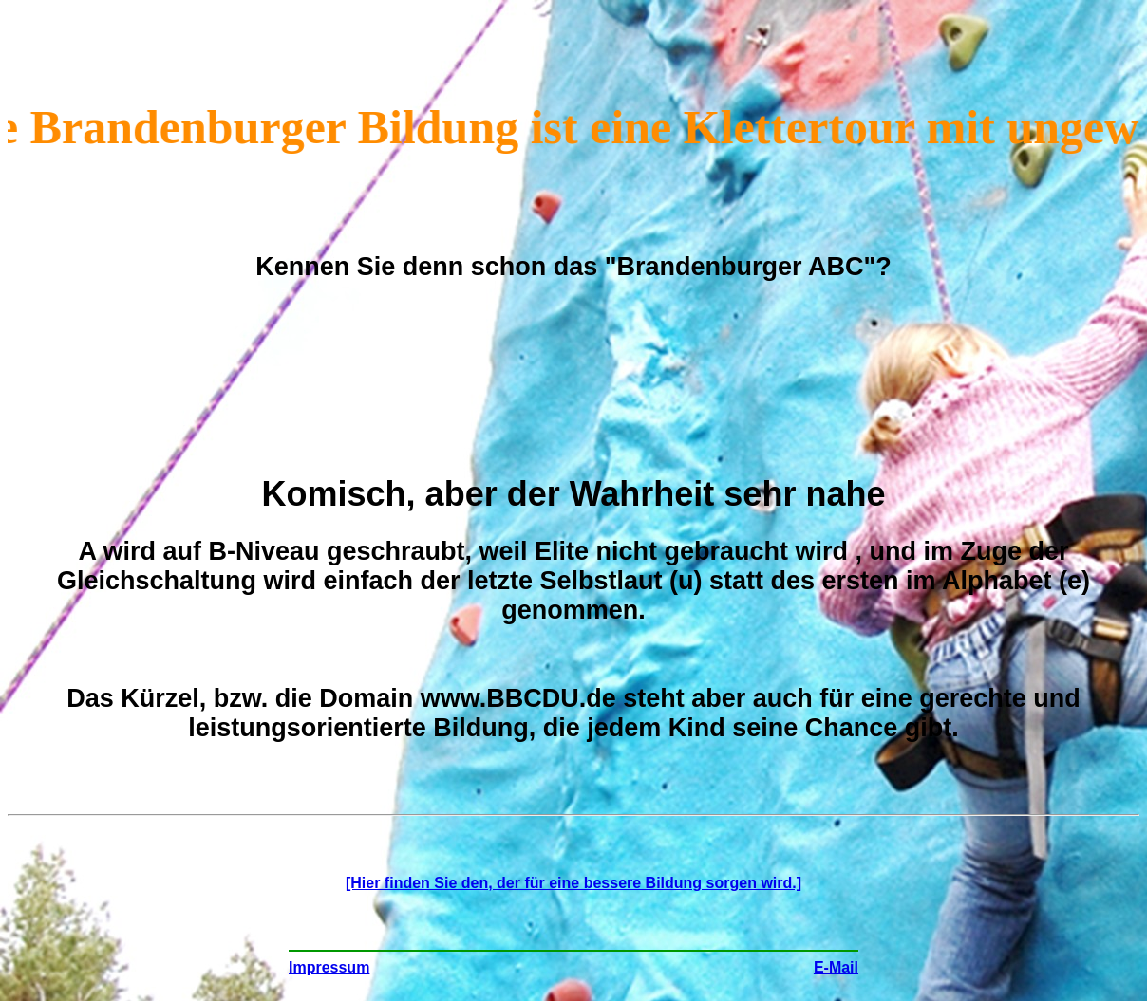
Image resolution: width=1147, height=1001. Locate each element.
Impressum (329, 967)
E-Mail (836, 967)
